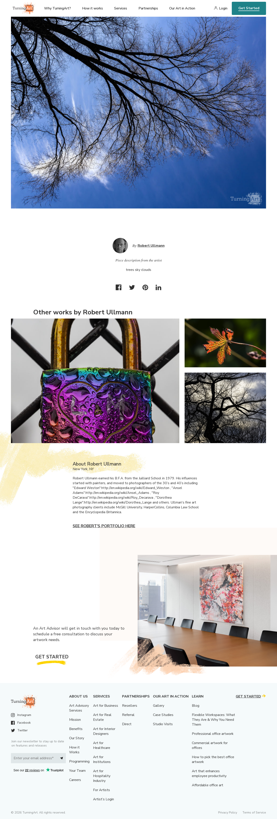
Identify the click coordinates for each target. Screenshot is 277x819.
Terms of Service (254, 812)
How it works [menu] (92, 8)
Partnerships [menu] (148, 8)
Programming (79, 761)
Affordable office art (207, 785)
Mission (75, 719)
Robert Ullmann (151, 245)
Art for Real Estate (102, 717)
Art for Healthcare (101, 745)
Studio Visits (163, 724)
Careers (75, 779)
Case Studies (163, 714)
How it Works (74, 750)
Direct (126, 724)
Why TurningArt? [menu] (57, 8)
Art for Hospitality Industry (101, 776)
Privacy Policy (227, 812)
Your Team (77, 770)
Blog (195, 705)
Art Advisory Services (79, 708)
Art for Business (105, 705)
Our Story (76, 738)
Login (223, 8)
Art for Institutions (102, 759)
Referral (128, 714)
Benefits (76, 729)
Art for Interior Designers (104, 731)
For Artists (101, 790)
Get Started (248, 8)
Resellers (129, 705)
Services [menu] (120, 8)
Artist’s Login (103, 799)
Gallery (158, 705)
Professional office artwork (213, 733)
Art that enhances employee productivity (209, 773)
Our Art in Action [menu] (182, 8)
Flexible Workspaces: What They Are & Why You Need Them (213, 719)
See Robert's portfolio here (104, 526)
